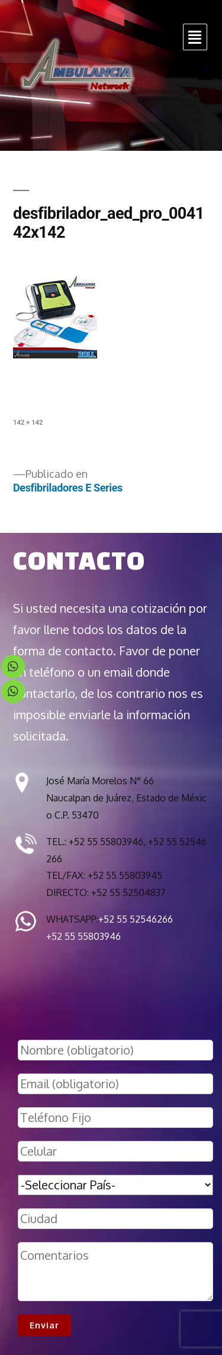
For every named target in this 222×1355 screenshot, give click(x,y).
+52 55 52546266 (135, 919)
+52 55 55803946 (83, 936)
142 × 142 (28, 422)
